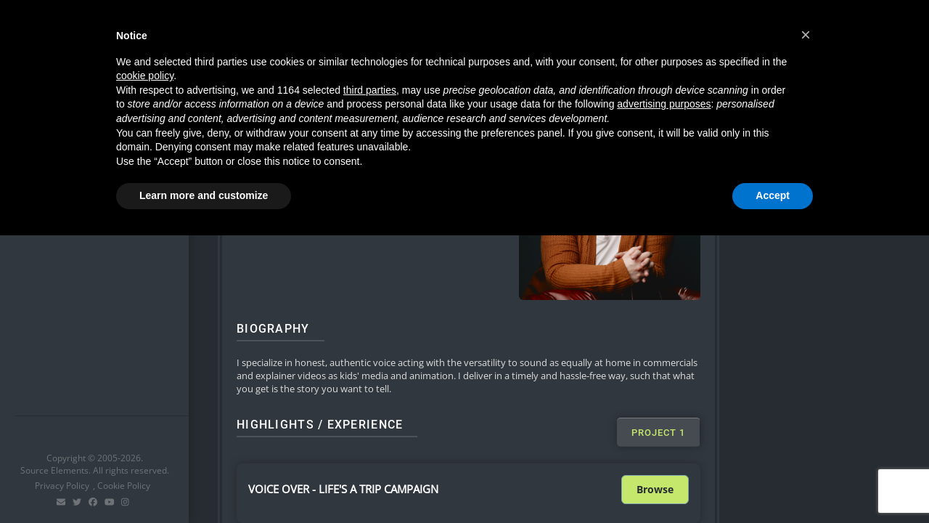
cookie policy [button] (144, 75)
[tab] (658, 432)
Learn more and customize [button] (203, 195)
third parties (369, 90)
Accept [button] (773, 195)
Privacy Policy (62, 485)
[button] (805, 34)
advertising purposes (664, 104)
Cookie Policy (123, 485)
